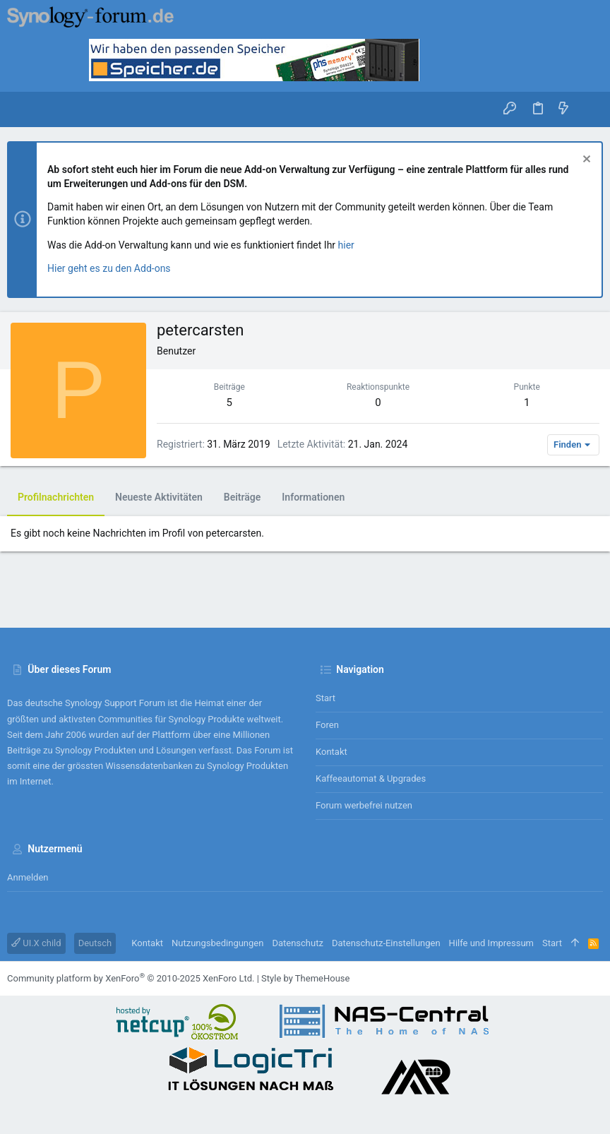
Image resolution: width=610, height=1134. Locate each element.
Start (325, 698)
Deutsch (95, 943)
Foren (327, 725)
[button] (21, 109)
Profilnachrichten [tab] (56, 497)
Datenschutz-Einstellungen (386, 943)
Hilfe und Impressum (491, 943)
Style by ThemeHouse (305, 978)
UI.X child (36, 943)
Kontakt (331, 751)
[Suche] (589, 109)
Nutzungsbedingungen (217, 943)
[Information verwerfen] (585, 160)
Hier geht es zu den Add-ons (109, 268)
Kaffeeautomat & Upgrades (371, 778)
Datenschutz (297, 943)
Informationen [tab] (313, 497)
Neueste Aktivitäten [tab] (159, 497)
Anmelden (28, 877)
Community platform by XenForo (130, 978)
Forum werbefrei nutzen (364, 805)
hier (346, 245)
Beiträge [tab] (242, 497)
